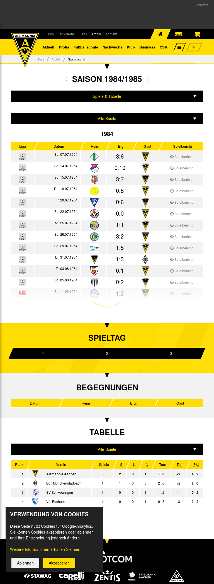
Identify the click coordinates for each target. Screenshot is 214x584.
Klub (131, 47)
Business (147, 47)
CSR (163, 47)
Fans (83, 33)
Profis (64, 47)
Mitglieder (67, 33)
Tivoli (51, 33)
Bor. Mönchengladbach (63, 483)
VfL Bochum (55, 502)
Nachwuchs (112, 47)
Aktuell (48, 47)
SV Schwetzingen (59, 492)
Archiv (96, 33)
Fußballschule (86, 47)
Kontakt (111, 33)
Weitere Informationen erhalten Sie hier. (45, 551)
